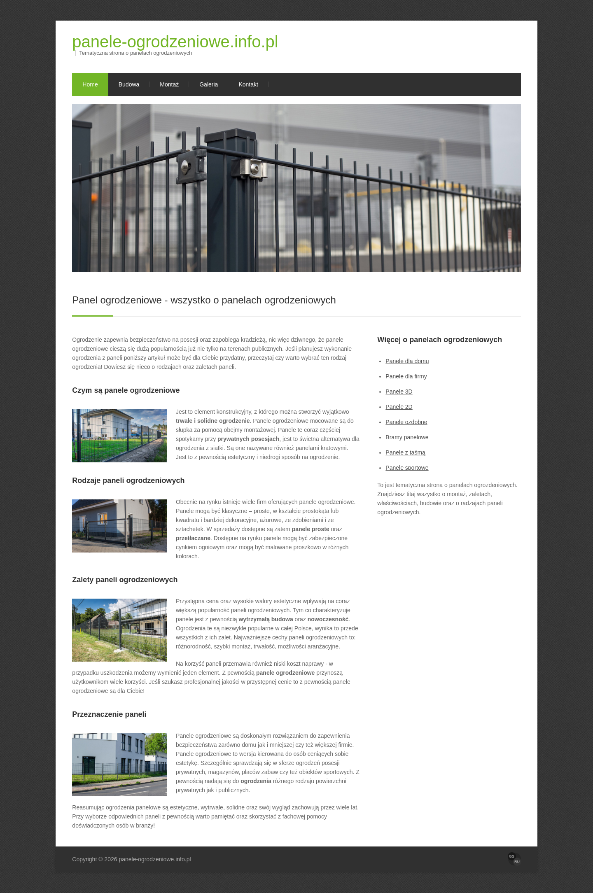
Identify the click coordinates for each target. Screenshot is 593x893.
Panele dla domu (407, 361)
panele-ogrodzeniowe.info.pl (175, 42)
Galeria (208, 84)
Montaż (169, 84)
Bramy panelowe (406, 437)
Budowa (129, 84)
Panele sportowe (406, 467)
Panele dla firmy (406, 376)
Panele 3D (398, 391)
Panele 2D (398, 406)
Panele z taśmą (405, 452)
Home (90, 84)
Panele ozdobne (406, 422)
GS (511, 856)
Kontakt (248, 84)
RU (517, 862)
